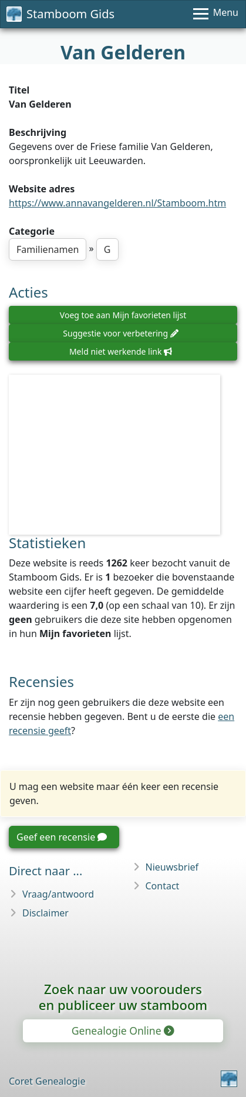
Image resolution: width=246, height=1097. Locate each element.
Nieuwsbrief (172, 867)
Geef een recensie (61, 837)
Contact (163, 885)
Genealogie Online (122, 1030)
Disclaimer (45, 912)
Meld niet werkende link (120, 351)
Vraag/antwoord (58, 894)
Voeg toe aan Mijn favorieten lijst (123, 315)
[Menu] (215, 14)
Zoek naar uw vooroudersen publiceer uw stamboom (123, 996)
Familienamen (47, 249)
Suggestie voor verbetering (120, 333)
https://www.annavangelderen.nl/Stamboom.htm (117, 202)
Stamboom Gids (60, 14)
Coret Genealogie (47, 1081)
